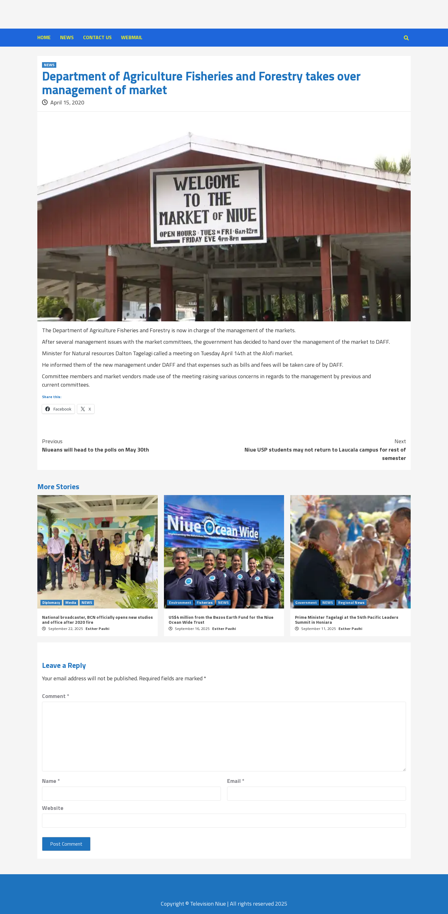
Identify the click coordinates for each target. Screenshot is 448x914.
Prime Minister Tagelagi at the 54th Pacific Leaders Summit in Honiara (346, 619)
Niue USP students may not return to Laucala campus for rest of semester (315, 449)
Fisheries (205, 602)
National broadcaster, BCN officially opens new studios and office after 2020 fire (97, 619)
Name (51, 781)
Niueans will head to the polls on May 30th (133, 445)
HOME (44, 37)
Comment (55, 696)
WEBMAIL (131, 37)
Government (306, 602)
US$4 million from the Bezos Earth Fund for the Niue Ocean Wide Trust (221, 619)
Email (236, 781)
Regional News (351, 602)
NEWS (67, 37)
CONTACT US (97, 37)
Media (70, 602)
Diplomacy (51, 602)
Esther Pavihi (97, 629)
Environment (180, 602)
